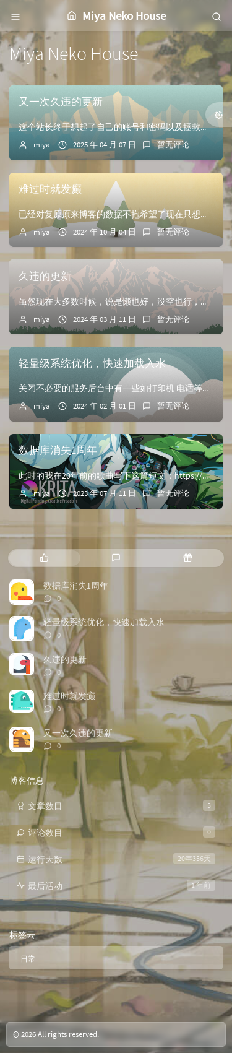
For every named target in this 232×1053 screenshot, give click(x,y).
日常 (27, 958)
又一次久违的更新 (61, 101)
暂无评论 (173, 144)
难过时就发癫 (50, 189)
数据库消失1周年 (58, 450)
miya (41, 144)
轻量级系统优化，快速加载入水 (92, 363)
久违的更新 (45, 276)
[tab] (44, 558)
